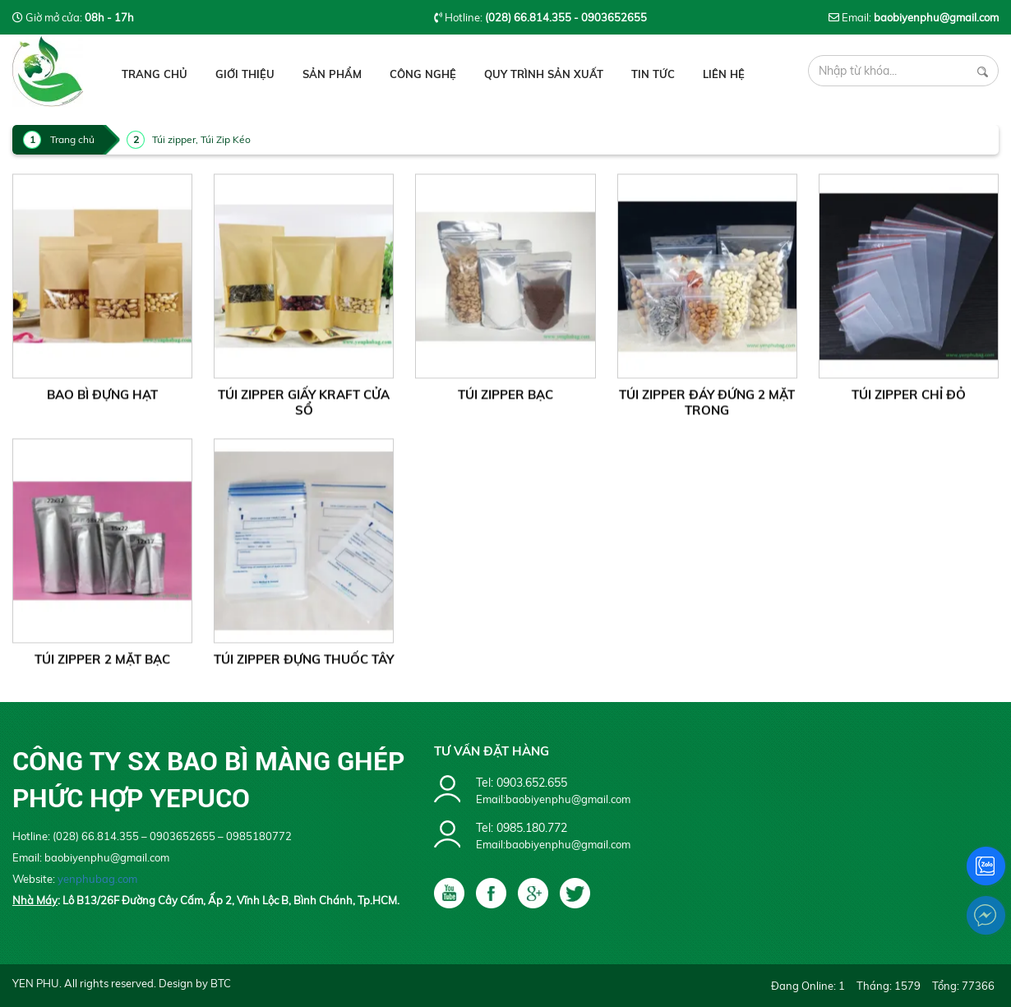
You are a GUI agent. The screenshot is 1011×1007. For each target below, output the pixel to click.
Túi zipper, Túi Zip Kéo (201, 139)
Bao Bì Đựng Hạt (102, 401)
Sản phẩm (332, 74)
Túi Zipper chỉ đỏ (909, 401)
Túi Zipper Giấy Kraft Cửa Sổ (304, 408)
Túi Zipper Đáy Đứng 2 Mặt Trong (707, 408)
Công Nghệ (423, 74)
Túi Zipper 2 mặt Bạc (102, 665)
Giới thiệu (245, 74)
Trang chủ (154, 74)
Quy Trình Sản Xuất (543, 74)
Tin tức (653, 74)
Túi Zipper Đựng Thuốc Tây (304, 665)
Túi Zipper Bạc (505, 401)
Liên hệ (724, 74)
